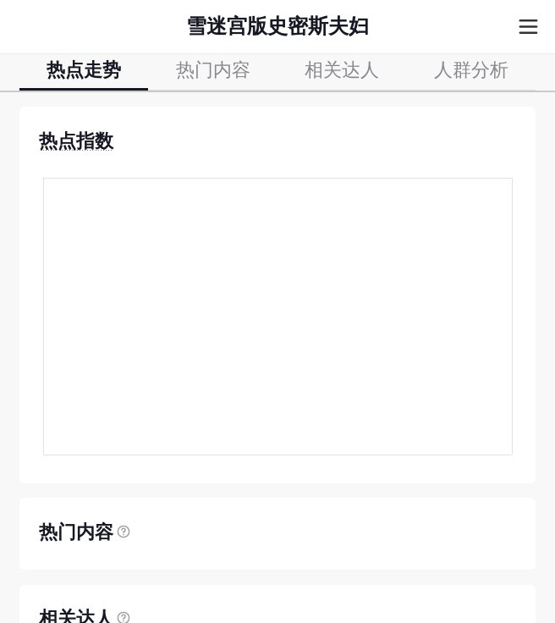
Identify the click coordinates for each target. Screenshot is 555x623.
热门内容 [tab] (213, 70)
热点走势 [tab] (84, 70)
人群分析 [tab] (471, 70)
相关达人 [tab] (342, 70)
